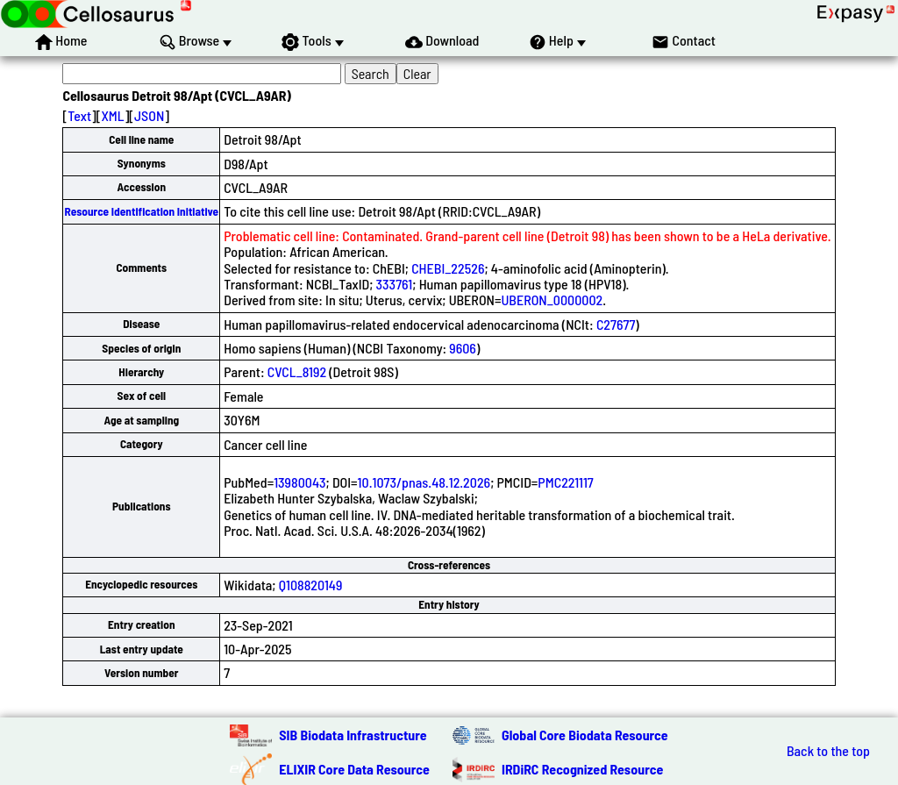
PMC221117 (565, 482)
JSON (149, 115)
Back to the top (828, 751)
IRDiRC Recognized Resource (582, 768)
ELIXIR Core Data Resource (354, 768)
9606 (462, 347)
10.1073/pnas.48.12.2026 (424, 482)
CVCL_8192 (296, 371)
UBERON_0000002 (551, 299)
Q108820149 (311, 584)
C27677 (615, 324)
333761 (394, 283)
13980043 (299, 482)
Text (79, 115)
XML (112, 115)
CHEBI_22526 (447, 268)
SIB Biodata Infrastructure (352, 734)
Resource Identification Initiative (141, 211)
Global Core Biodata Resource (585, 734)
